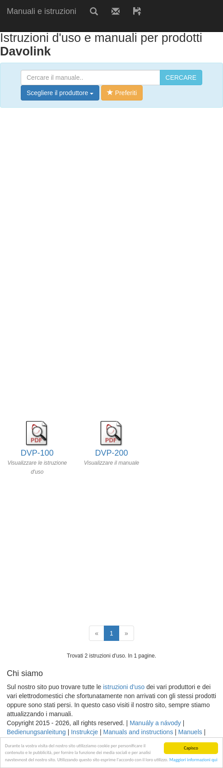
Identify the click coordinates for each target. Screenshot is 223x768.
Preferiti (122, 92)
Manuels (190, 732)
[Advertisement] (105, 26)
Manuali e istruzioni (41, 11)
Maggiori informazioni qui (193, 760)
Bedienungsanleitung (36, 732)
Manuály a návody (155, 723)
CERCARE (181, 77)
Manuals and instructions (138, 732)
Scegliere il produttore (60, 92)
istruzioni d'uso (123, 686)
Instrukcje (84, 732)
